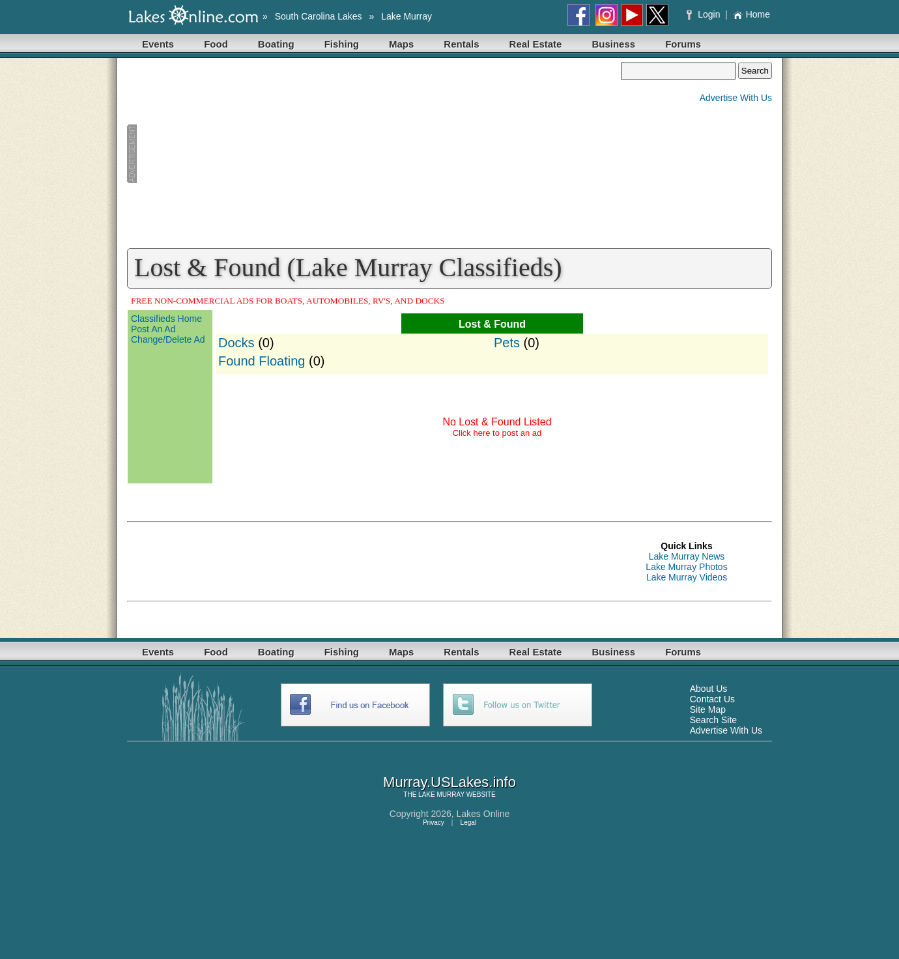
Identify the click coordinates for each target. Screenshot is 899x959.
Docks (236, 343)
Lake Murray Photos (686, 567)
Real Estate (535, 44)
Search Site (713, 720)
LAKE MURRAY (441, 794)
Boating (276, 44)
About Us (709, 688)
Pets (507, 343)
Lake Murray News (687, 556)
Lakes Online (483, 814)
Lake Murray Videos (686, 577)
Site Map (708, 709)
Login (704, 14)
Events (158, 44)
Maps (401, 44)
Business (613, 44)
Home (751, 14)
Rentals (461, 44)
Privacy (433, 822)
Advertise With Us (736, 98)
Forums (683, 44)
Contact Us (712, 699)
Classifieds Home (166, 318)
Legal (468, 822)
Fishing (341, 44)
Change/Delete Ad (168, 339)
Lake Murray (406, 16)
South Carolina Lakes (318, 16)
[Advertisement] (374, 154)
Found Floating (261, 361)
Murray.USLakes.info (449, 782)
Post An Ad (153, 329)
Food (216, 44)
